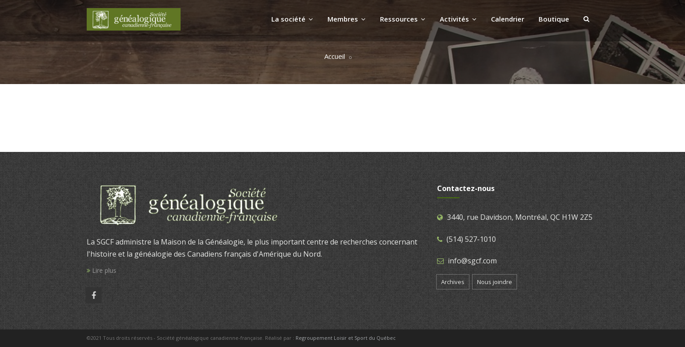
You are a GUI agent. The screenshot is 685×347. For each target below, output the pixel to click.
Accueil (334, 56)
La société (292, 18)
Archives (452, 282)
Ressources (402, 18)
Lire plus (101, 270)
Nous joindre (494, 282)
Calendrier (507, 18)
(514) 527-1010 (471, 239)
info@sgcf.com (472, 261)
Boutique (554, 18)
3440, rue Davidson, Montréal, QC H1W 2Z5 (519, 217)
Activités (458, 18)
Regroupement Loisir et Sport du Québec (346, 337)
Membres (346, 18)
